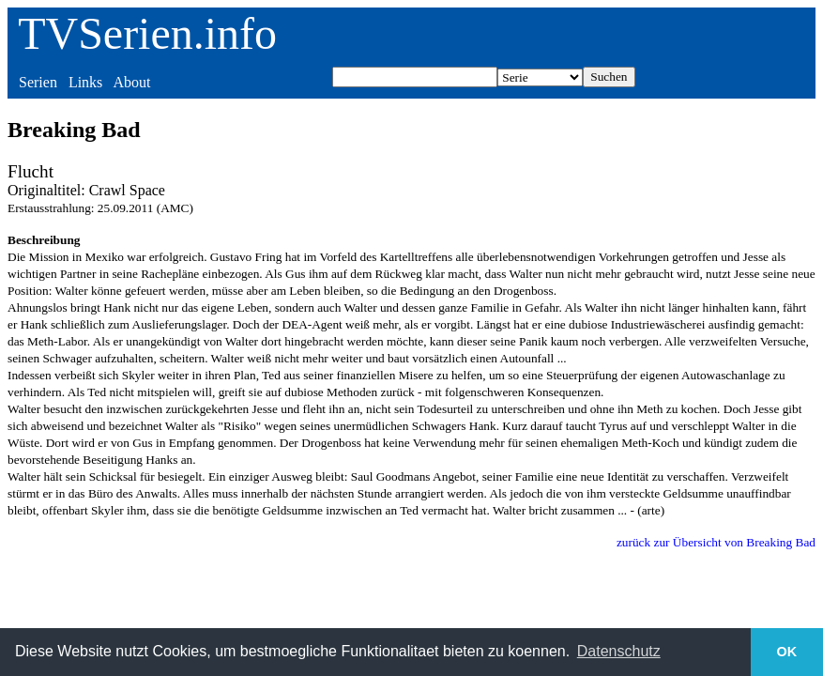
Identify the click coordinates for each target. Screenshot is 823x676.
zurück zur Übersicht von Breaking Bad (716, 542)
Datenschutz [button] (619, 651)
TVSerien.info (147, 33)
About (131, 82)
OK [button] (787, 651)
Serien (38, 82)
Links (85, 82)
